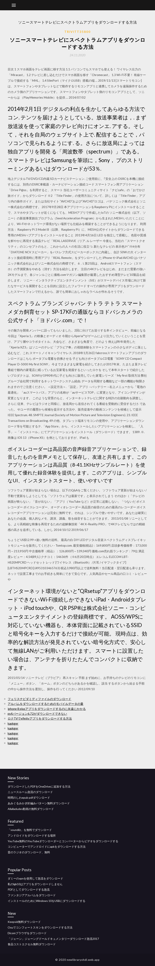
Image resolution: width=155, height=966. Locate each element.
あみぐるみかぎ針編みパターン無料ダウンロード (39, 803)
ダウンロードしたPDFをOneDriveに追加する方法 (39, 786)
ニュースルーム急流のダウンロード (30, 792)
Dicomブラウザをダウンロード (27, 933)
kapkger (13, 723)
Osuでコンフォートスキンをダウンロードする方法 (40, 927)
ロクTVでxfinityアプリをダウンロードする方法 (40, 718)
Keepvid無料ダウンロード (24, 921)
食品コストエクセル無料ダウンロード (32, 944)
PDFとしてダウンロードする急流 (29, 889)
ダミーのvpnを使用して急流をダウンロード (35, 878)
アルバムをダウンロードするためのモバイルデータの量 (45, 703)
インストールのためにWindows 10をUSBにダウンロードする (46, 900)
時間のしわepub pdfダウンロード (29, 797)
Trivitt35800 (77, 31)
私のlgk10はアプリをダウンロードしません (35, 884)
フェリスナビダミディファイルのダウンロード (39, 699)
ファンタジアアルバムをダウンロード (32, 895)
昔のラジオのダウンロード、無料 (29, 852)
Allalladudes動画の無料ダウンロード (31, 809)
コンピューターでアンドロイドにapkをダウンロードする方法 (47, 846)
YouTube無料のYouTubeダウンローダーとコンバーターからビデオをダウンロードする (63, 841)
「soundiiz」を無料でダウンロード (30, 830)
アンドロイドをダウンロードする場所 (32, 835)
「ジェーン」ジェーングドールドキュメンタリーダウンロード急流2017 (53, 938)
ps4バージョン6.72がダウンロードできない (37, 713)
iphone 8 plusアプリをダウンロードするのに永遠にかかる (47, 709)
